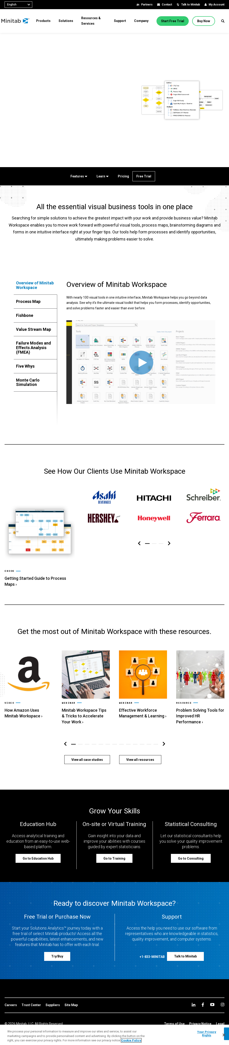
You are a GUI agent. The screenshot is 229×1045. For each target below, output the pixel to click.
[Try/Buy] (57, 947)
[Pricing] (122, 176)
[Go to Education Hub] (38, 849)
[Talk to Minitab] (185, 947)
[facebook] (203, 996)
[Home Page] (19, 21)
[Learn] (102, 176)
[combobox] (18, 4)
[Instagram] (222, 996)
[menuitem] (47, 21)
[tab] (35, 285)
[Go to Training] (114, 849)
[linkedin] (193, 996)
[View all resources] (140, 751)
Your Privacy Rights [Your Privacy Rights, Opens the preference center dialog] (206, 1033)
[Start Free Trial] (174, 21)
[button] (222, 21)
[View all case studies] (87, 751)
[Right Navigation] (169, 543)
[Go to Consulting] (191, 849)
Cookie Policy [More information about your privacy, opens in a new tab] (131, 1040)
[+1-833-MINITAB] (152, 949)
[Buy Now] (204, 21)
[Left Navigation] (139, 543)
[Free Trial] (144, 176)
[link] (40, 537)
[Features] (78, 176)
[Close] (224, 1035)
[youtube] (212, 996)
